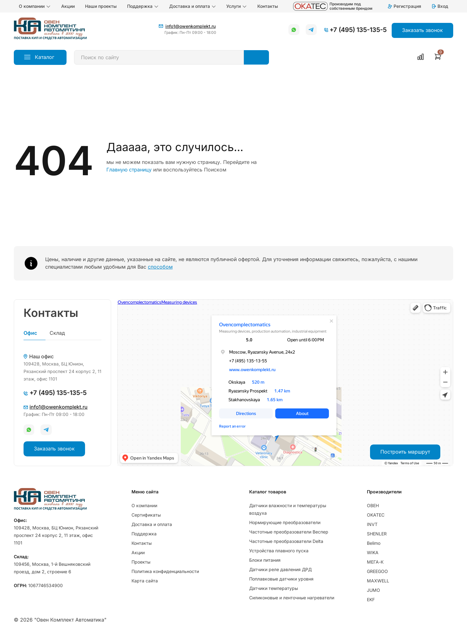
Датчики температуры (273, 588)
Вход (439, 6)
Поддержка (143, 6)
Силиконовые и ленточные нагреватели (291, 597)
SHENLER (377, 533)
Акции (68, 6)
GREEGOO (377, 571)
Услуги (236, 6)
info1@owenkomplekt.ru (190, 26)
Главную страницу (129, 169)
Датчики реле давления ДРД (280, 569)
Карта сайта (145, 580)
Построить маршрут (405, 452)
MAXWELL (378, 580)
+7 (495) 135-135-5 (358, 30)
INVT (372, 524)
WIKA (372, 552)
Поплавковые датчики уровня (281, 578)
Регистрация (404, 6)
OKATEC (375, 515)
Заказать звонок (54, 448)
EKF (371, 599)
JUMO (373, 590)
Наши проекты (101, 6)
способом (160, 267)
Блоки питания (265, 560)
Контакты (267, 6)
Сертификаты (146, 515)
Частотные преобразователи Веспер (288, 531)
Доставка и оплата (192, 6)
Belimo (373, 543)
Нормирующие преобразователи (284, 522)
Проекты (141, 562)
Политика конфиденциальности (165, 571)
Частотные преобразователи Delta (286, 541)
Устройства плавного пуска (279, 550)
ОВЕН (373, 505)
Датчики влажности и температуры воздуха (287, 509)
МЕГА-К (375, 562)
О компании (35, 6)
